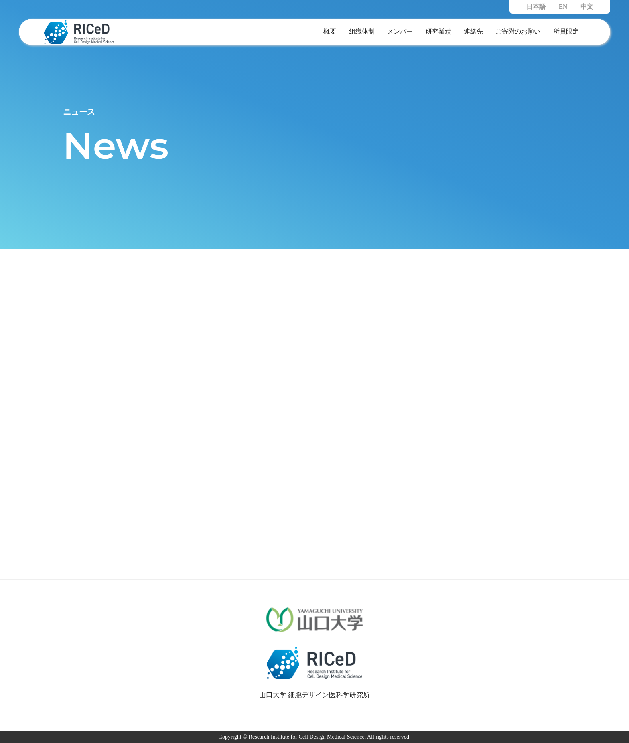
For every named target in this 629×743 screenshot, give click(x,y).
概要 (329, 31)
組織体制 (362, 31)
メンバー (400, 31)
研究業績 (438, 31)
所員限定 (566, 31)
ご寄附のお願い (517, 31)
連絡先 (473, 31)
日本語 (536, 7)
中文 (586, 7)
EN (563, 7)
